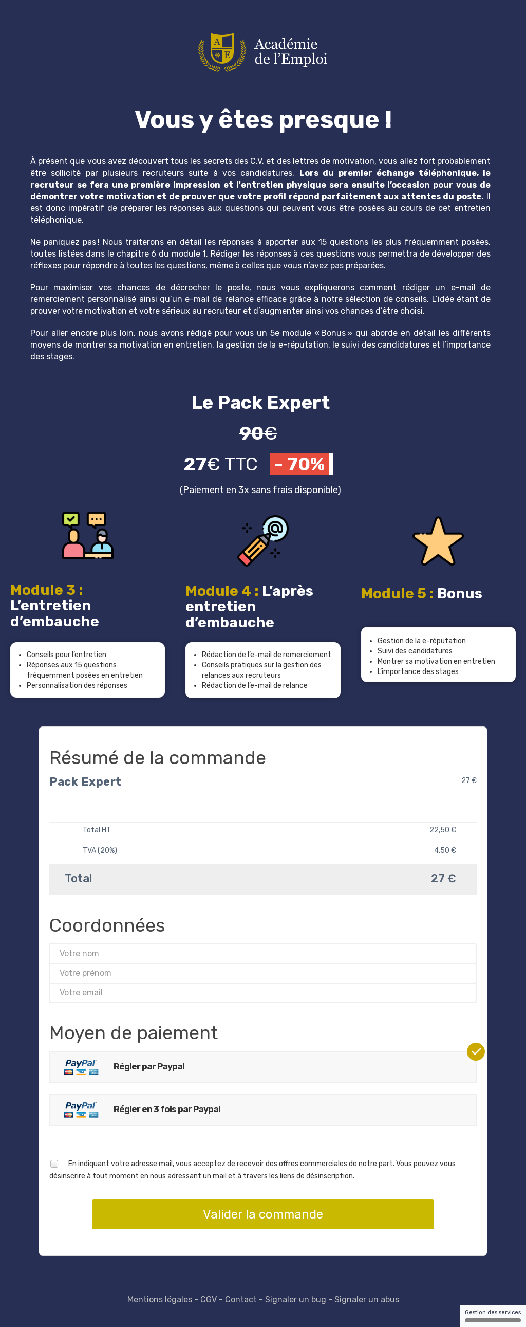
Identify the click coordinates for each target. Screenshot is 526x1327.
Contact (241, 1299)
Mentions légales (159, 1299)
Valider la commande (263, 1214)
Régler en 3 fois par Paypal (137, 1109)
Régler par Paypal (119, 1067)
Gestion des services (493, 1315)
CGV (208, 1299)
